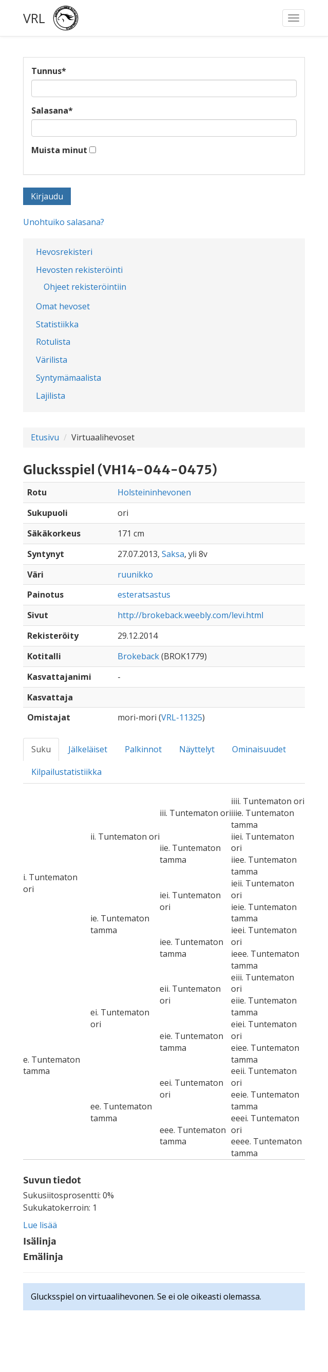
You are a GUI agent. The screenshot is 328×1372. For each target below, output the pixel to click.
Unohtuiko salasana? (63, 222)
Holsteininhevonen (154, 492)
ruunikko (135, 574)
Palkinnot (143, 749)
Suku (41, 749)
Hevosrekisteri (64, 251)
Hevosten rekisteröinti (79, 269)
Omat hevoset (63, 306)
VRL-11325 (181, 717)
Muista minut (59, 150)
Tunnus (48, 71)
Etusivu (45, 437)
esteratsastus (144, 594)
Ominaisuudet (259, 749)
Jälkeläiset (87, 749)
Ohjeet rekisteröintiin (85, 286)
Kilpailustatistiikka (66, 771)
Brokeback (138, 656)
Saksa (173, 554)
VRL (34, 18)
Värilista (51, 359)
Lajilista (50, 395)
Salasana (52, 110)
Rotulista (53, 341)
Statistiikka (57, 324)
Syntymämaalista (68, 377)
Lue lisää (40, 1225)
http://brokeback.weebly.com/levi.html (190, 615)
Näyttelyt (197, 749)
